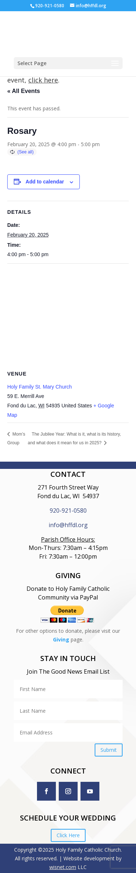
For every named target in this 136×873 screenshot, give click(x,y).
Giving (61, 639)
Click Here (68, 835)
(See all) (25, 151)
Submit (108, 749)
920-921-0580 (68, 510)
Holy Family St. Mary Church (39, 387)
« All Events (23, 91)
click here (43, 80)
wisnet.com (62, 867)
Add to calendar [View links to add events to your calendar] (45, 182)
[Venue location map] (68, 316)
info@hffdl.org (68, 525)
